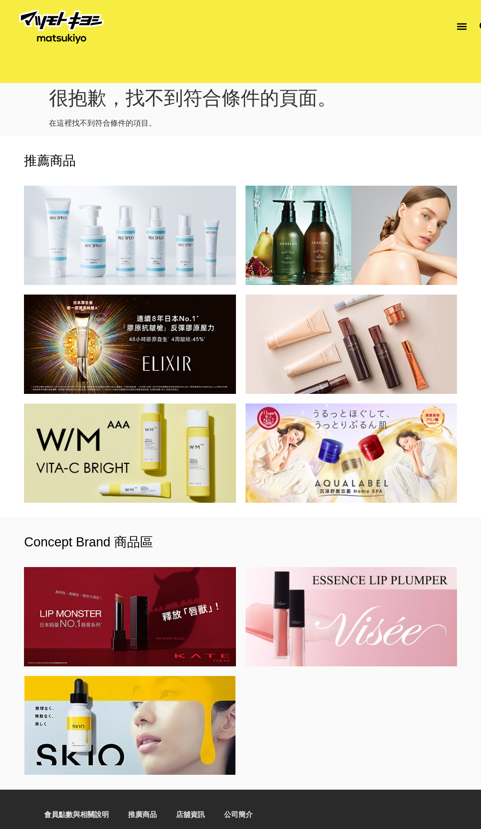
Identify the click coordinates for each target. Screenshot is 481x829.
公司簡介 (238, 814)
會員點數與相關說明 (75, 814)
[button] (462, 27)
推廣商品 (142, 814)
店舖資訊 (190, 814)
